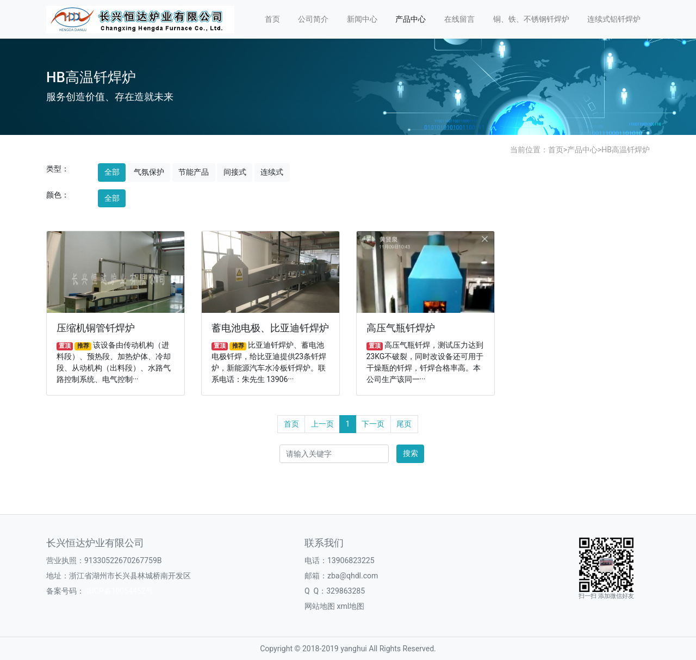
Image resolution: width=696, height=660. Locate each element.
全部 (112, 172)
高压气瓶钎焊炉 (400, 328)
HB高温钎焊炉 (625, 149)
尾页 (404, 424)
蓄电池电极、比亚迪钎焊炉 (270, 328)
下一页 (373, 424)
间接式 (234, 172)
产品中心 (410, 19)
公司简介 (313, 19)
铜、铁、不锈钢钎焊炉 (531, 19)
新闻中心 (362, 19)
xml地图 (350, 606)
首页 (272, 19)
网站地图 (319, 606)
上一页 (322, 424)
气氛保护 (149, 172)
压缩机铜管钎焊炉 (96, 328)
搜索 (410, 453)
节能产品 (193, 172)
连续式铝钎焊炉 (614, 19)
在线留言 (459, 19)
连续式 (271, 172)
